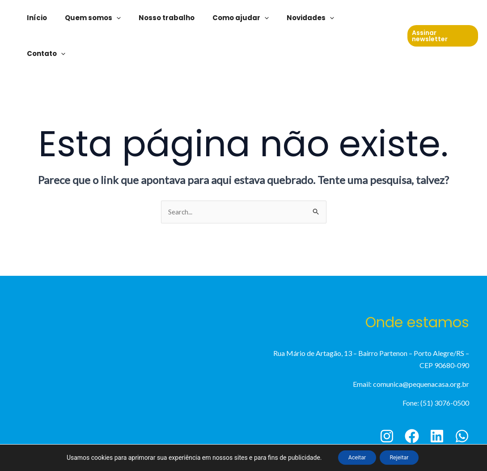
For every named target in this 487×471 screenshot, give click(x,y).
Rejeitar (403, 457)
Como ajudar (251, 18)
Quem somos (112, 18)
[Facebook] (412, 401)
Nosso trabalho (181, 17)
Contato (372, 18)
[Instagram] (387, 401)
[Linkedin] (437, 401)
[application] (135, 18)
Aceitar (352, 457)
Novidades (316, 18)
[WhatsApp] (462, 401)
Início (61, 17)
